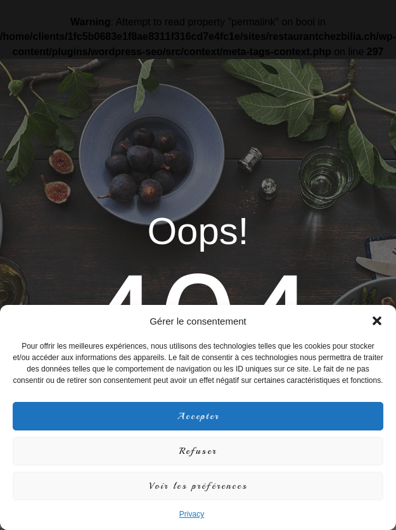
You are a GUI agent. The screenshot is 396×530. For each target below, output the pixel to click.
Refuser (198, 451)
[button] (377, 320)
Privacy (191, 514)
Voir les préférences (198, 486)
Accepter (198, 416)
